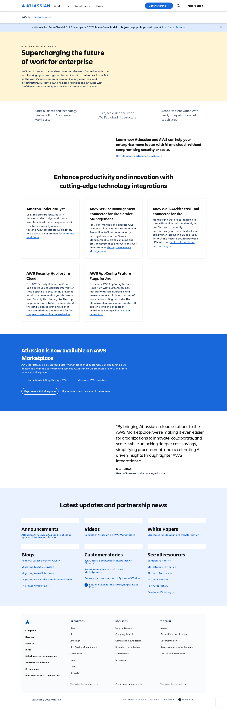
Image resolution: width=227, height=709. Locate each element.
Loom (73, 660)
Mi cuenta (120, 660)
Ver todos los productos (84, 684)
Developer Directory (161, 592)
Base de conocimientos (127, 647)
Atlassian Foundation (37, 662)
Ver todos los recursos (173, 684)
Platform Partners (160, 573)
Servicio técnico (123, 628)
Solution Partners (159, 560)
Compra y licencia (124, 634)
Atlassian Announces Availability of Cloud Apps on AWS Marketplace (46, 536)
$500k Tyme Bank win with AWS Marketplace (103, 570)
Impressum (169, 699)
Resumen (30, 637)
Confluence (76, 653)
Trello (73, 666)
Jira (72, 634)
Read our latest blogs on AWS (40, 560)
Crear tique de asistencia (130, 684)
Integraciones (42, 16)
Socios (163, 628)
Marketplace (122, 653)
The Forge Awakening (35, 586)
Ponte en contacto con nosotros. (42, 675)
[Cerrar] (221, 27)
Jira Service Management (83, 647)
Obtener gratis (159, 5)
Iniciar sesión (195, 5)
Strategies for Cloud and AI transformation (175, 535)
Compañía (31, 630)
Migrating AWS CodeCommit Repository (46, 579)
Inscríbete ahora (172, 27)
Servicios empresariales (172, 653)
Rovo (73, 628)
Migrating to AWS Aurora (37, 573)
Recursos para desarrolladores (176, 647)
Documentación (168, 640)
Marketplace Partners (162, 567)
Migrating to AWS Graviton (39, 567)
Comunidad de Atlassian (128, 640)
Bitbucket (75, 673)
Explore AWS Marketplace (40, 391)
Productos (62, 6)
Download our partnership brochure (139, 156)
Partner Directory (159, 586)
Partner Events (158, 579)
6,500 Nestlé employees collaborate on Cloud (108, 561)
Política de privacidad (134, 699)
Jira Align (75, 640)
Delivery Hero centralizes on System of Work (112, 578)
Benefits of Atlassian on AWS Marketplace (111, 535)
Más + (99, 6)
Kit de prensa (32, 669)
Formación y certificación (173, 634)
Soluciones (83, 6)
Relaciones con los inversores (41, 656)
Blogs (28, 649)
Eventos (29, 643)
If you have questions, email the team (86, 391)
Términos (154, 699)
